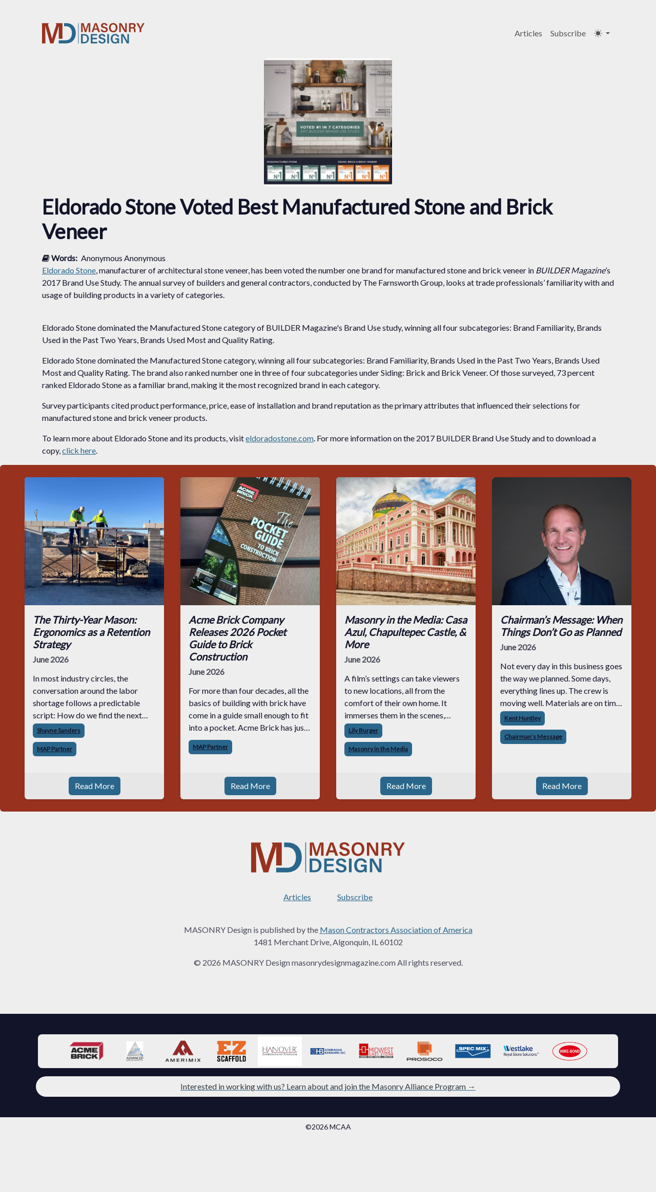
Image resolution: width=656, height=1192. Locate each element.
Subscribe (568, 33)
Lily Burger (363, 730)
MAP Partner (54, 749)
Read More (94, 786)
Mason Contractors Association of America (396, 929)
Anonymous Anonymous (123, 258)
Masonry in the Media (378, 749)
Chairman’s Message (533, 736)
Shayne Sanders (58, 730)
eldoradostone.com (279, 438)
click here (79, 450)
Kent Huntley (522, 718)
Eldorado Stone (69, 270)
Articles (528, 33)
